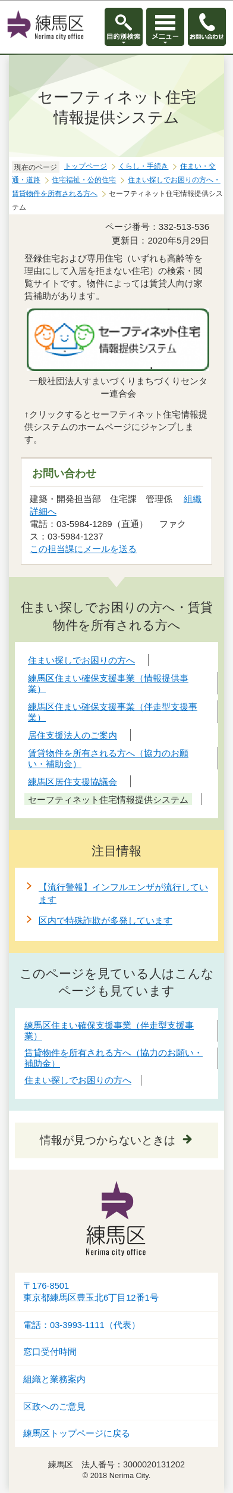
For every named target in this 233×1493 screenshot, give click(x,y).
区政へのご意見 (54, 1406)
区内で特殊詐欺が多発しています (105, 920)
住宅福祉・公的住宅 (84, 180)
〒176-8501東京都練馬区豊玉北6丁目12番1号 (91, 1292)
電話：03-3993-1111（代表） (81, 1325)
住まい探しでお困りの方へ (77, 1080)
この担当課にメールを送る (83, 549)
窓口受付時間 (50, 1352)
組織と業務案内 (54, 1379)
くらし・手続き (143, 166)
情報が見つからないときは (107, 1140)
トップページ (85, 166)
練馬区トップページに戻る (76, 1433)
